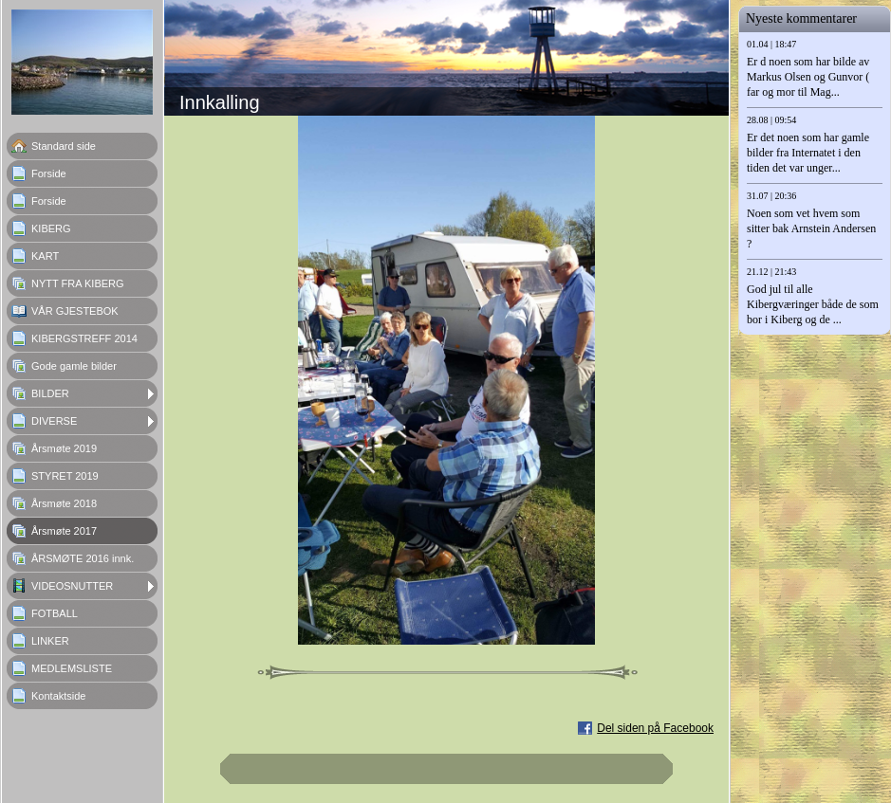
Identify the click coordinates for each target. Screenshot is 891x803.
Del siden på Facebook (655, 728)
